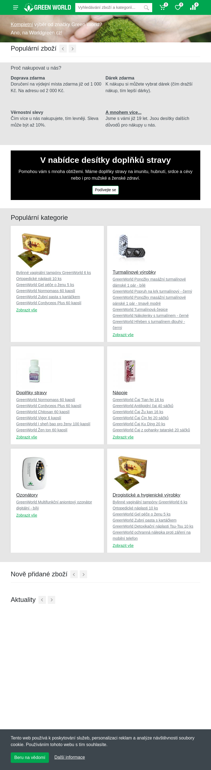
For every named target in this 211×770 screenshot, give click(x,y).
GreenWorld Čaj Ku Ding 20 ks (139, 424)
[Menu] (16, 7)
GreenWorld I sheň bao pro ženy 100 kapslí (53, 424)
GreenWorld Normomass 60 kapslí (45, 291)
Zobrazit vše (26, 310)
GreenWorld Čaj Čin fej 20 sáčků (141, 418)
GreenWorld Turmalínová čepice (140, 309)
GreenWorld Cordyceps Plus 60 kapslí (48, 303)
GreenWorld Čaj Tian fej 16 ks (138, 400)
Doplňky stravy (31, 392)
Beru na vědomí (29, 757)
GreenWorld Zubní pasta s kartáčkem (48, 297)
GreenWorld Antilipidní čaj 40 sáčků (143, 406)
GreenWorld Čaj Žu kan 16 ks (138, 412)
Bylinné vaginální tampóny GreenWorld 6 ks (53, 272)
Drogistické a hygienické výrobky (147, 495)
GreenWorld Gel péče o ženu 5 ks (45, 285)
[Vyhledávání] (108, 7)
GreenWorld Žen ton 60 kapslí (42, 430)
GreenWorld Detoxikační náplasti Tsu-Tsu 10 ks (153, 526)
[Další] (72, 49)
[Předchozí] (63, 49)
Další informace (69, 757)
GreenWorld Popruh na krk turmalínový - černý (152, 291)
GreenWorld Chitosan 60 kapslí (43, 412)
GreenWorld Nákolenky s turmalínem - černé (151, 315)
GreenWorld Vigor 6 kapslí (38, 418)
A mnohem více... (123, 112)
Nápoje (120, 392)
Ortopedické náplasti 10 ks (39, 278)
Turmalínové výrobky (134, 272)
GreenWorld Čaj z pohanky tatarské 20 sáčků (151, 430)
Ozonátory (27, 495)
